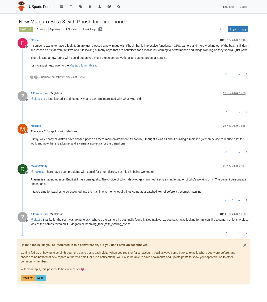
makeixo (36, 125)
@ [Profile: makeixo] (37, 171)
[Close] (245, 245)
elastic (35, 40)
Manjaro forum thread (84, 65)
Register (28, 277)
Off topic (26, 29)
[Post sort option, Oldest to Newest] (221, 29)
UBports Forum (41, 7)
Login (40, 277)
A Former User (39, 93)
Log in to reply (238, 29)
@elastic (56, 93)
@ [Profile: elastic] (36, 98)
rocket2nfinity (39, 166)
